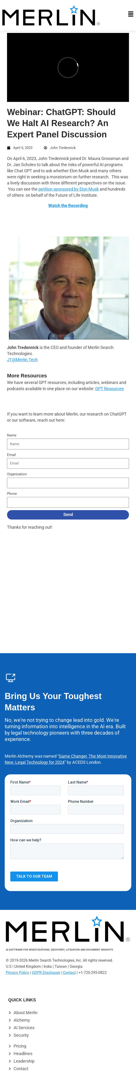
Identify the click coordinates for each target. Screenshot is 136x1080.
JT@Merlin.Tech (22, 359)
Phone (12, 494)
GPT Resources (109, 388)
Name (11, 435)
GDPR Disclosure (46, 972)
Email (11, 455)
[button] (122, 15)
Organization (17, 474)
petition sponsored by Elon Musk (68, 189)
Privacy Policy (17, 972)
